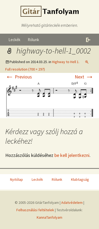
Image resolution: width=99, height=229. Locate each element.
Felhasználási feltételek (35, 210)
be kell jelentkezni (71, 155)
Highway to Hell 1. (65, 61)
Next (84, 77)
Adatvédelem (72, 202)
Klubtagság (80, 179)
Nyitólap (16, 179)
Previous (18, 77)
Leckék (14, 39)
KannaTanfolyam (49, 217)
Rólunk (33, 39)
